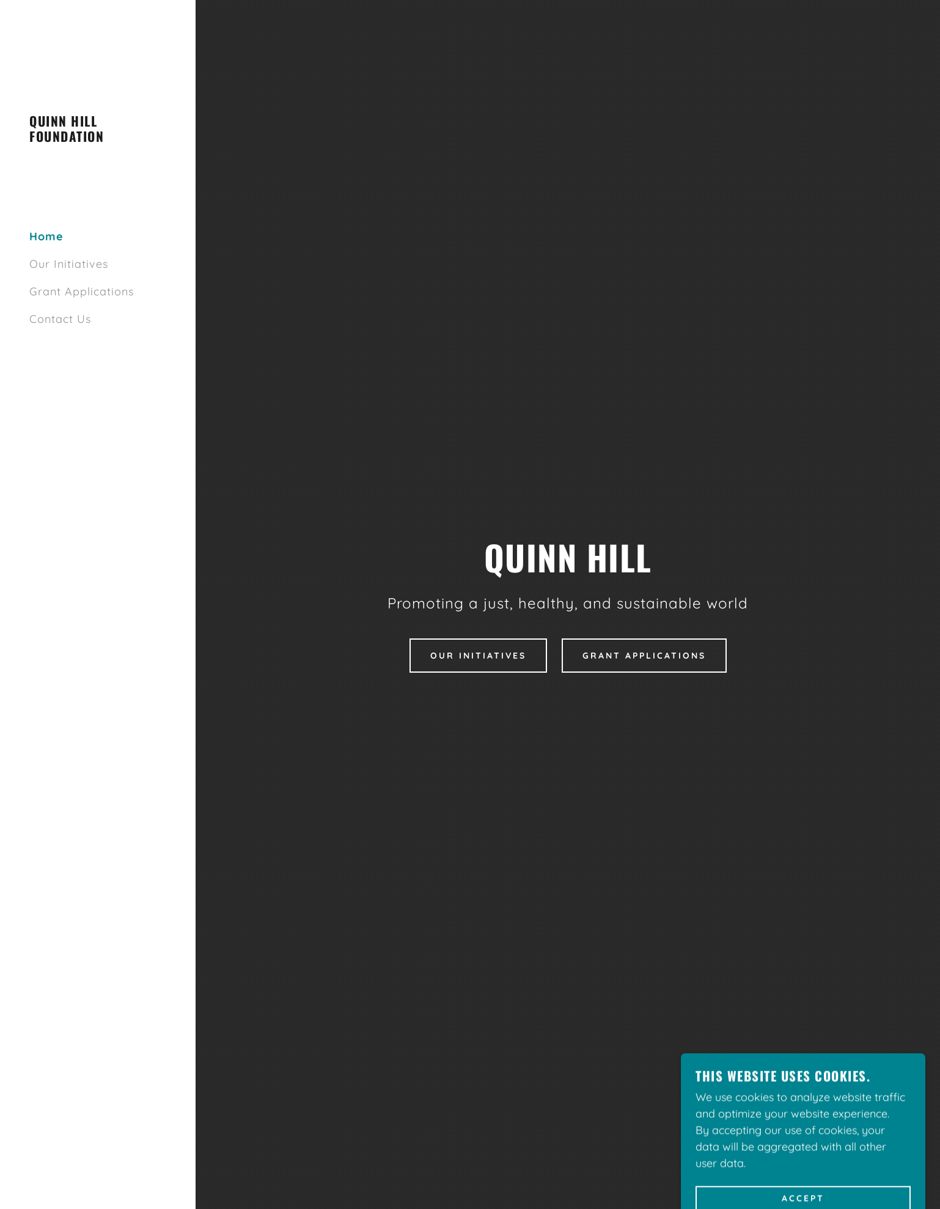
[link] (97, 138)
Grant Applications (644, 655)
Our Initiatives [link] (68, 264)
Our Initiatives (478, 655)
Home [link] (46, 236)
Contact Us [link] (60, 319)
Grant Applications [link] (81, 291)
